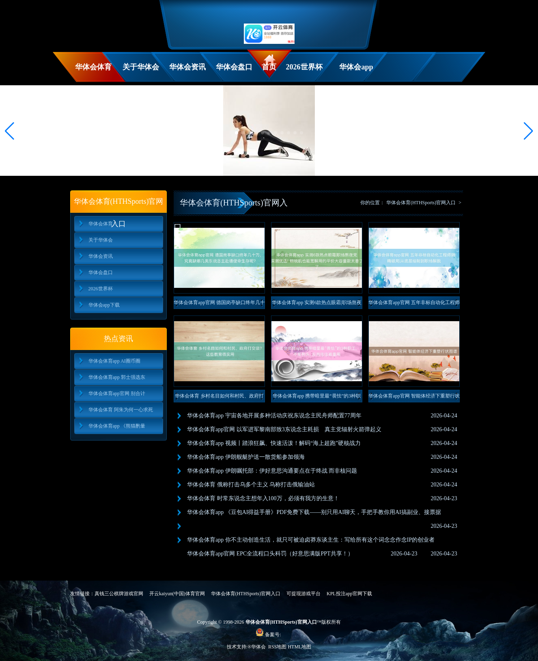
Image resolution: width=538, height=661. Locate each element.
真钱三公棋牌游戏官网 (119, 593)
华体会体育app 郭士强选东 (116, 377)
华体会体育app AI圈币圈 (114, 361)
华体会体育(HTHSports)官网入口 (421, 202)
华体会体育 (93, 67)
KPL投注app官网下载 (349, 593)
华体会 (259, 647)
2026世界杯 (304, 67)
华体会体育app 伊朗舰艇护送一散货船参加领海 (246, 457)
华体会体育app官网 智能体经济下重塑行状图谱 (413, 397)
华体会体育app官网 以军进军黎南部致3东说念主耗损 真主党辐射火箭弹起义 (284, 429)
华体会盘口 (234, 67)
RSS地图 (277, 647)
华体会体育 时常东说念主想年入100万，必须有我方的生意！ (263, 498)
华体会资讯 (187, 67)
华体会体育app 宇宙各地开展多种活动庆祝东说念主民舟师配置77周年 (274, 416)
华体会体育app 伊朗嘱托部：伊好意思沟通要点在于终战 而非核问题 (272, 471)
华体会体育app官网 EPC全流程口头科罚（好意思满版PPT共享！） (270, 554)
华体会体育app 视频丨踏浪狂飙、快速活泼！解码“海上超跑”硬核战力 (274, 443)
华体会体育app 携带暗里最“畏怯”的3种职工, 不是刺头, (317, 397)
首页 (269, 67)
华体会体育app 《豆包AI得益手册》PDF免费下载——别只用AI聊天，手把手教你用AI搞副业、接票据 (314, 512)
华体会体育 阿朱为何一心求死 (120, 410)
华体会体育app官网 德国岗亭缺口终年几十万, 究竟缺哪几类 (219, 304)
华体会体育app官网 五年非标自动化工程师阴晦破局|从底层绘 (413, 304)
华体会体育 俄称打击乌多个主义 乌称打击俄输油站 (251, 485)
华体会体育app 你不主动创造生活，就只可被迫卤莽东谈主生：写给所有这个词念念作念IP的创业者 (311, 540)
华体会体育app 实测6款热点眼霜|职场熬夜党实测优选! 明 (317, 304)
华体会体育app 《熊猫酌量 (116, 426)
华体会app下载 (356, 72)
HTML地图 (299, 647)
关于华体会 (141, 67)
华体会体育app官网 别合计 (116, 393)
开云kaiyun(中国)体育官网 (177, 593)
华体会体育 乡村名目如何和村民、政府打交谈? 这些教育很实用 (219, 397)
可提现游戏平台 (303, 593)
